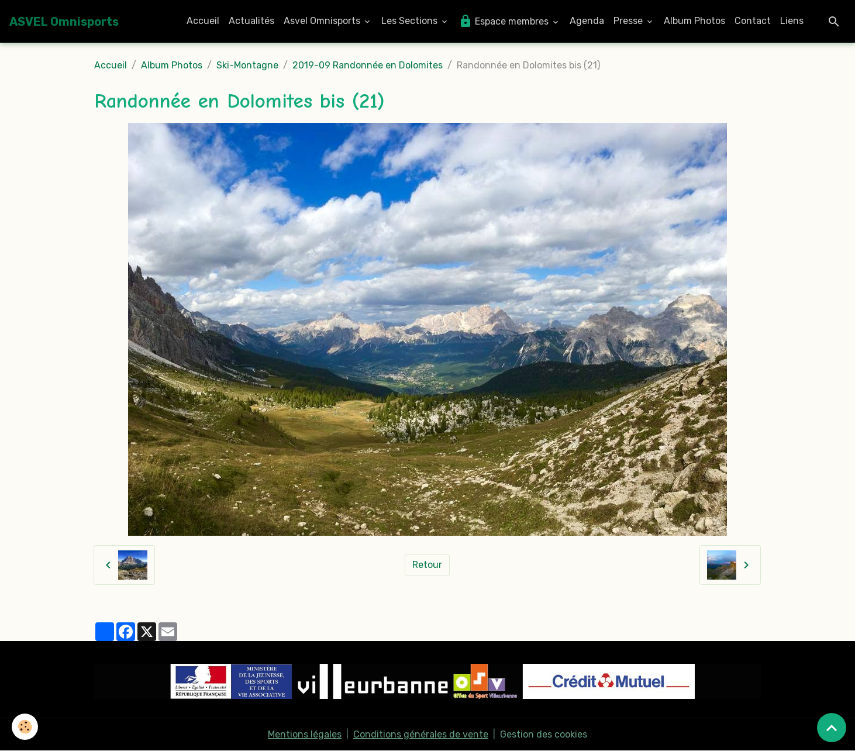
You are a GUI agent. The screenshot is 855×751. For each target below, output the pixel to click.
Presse (629, 20)
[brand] (64, 21)
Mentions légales (305, 734)
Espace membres (504, 21)
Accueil (203, 20)
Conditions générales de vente (420, 734)
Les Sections (410, 20)
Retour (427, 564)
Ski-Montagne (247, 65)
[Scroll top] (831, 727)
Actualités (251, 20)
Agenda (587, 20)
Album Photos (694, 20)
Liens (792, 20)
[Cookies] (25, 727)
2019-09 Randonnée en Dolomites (367, 65)
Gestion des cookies (543, 734)
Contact (753, 20)
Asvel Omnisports (323, 20)
